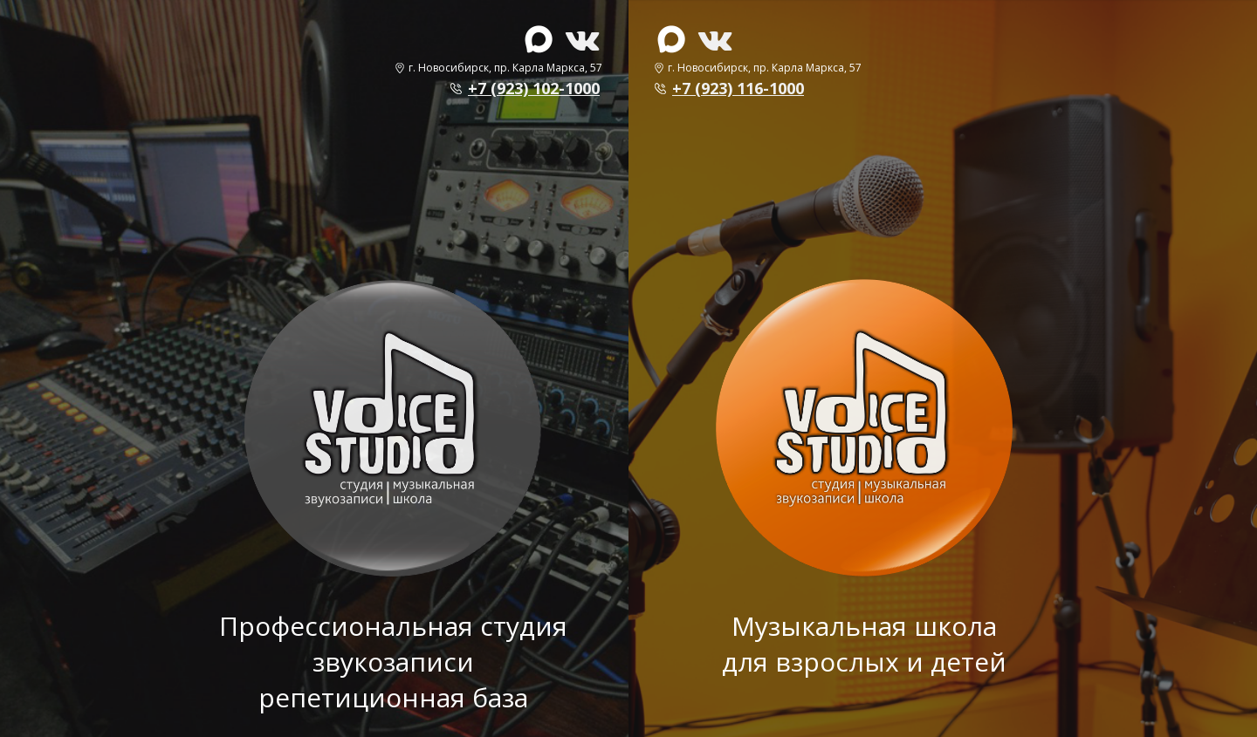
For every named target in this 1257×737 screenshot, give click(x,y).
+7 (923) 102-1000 (534, 88)
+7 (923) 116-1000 (738, 88)
